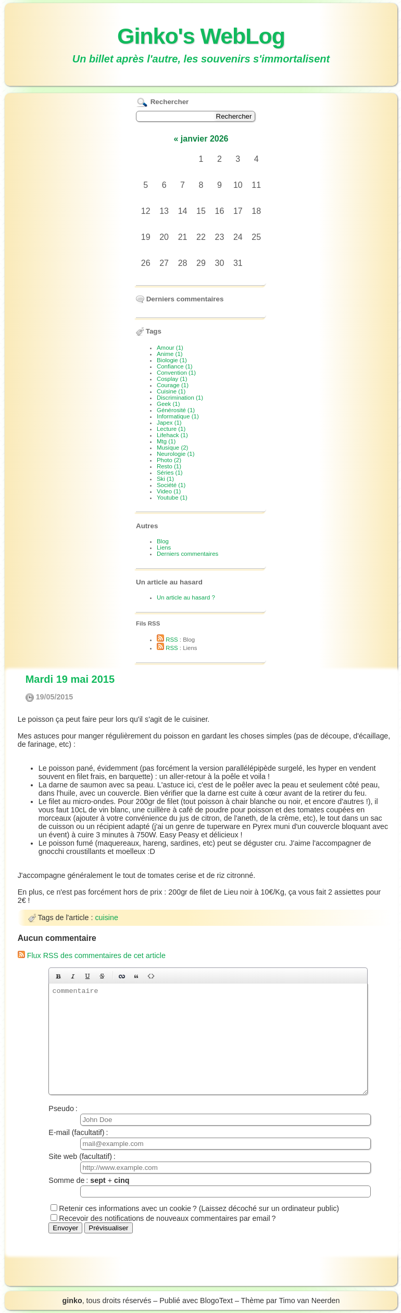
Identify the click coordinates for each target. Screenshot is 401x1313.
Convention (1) (176, 372)
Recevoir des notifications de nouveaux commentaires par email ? (167, 1218)
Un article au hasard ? (186, 597)
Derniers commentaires (187, 554)
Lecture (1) (171, 429)
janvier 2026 (205, 138)
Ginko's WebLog (201, 35)
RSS (167, 639)
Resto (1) (169, 466)
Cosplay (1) (172, 379)
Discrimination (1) (180, 397)
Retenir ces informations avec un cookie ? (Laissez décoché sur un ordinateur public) (199, 1208)
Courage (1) (173, 385)
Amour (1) (170, 348)
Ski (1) (165, 479)
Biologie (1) (172, 360)
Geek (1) (168, 404)
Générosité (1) (176, 410)
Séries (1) (170, 472)
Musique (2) (172, 447)
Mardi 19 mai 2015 (70, 679)
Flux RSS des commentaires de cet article (92, 955)
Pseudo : (207, 1115)
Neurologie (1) (175, 454)
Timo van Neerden (309, 1300)
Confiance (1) (175, 366)
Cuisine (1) (171, 391)
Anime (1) (170, 354)
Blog (163, 541)
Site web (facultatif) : (207, 1163)
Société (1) (171, 485)
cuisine (106, 917)
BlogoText (216, 1300)
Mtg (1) (166, 441)
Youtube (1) (172, 497)
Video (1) (169, 491)
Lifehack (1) (172, 435)
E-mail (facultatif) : (207, 1139)
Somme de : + (207, 1186)
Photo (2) (169, 460)
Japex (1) (169, 422)
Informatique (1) (178, 416)
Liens (164, 547)
